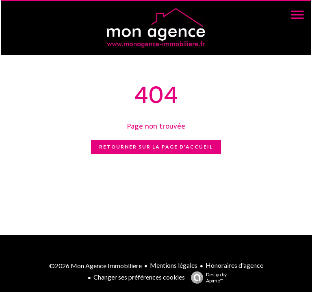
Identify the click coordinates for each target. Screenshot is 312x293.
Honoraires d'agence (234, 265)
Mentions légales (173, 265)
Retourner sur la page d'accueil (156, 147)
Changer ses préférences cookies (139, 277)
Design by (207, 277)
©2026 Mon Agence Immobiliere (95, 265)
